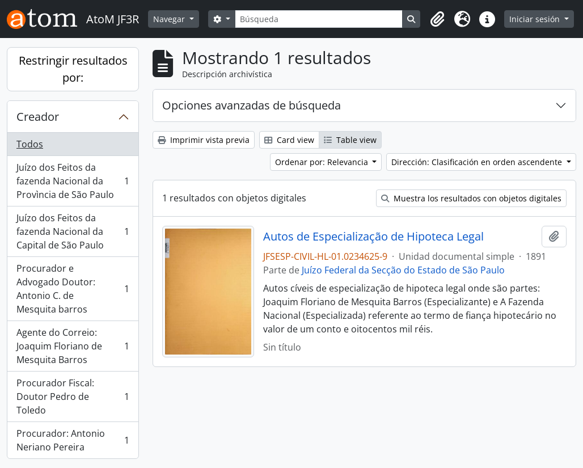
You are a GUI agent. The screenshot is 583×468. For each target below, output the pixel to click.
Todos (29, 144)
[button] (437, 19)
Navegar (170, 19)
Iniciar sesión (535, 19)
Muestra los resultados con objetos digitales (471, 198)
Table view (350, 139)
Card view (289, 139)
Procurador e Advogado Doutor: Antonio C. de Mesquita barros (72, 288)
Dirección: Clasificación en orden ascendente (477, 162)
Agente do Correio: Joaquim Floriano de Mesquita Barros (72, 346)
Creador (37, 116)
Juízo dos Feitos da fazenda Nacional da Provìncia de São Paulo (72, 181)
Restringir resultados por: (73, 69)
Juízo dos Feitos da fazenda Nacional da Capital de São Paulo (72, 231)
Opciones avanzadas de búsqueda (251, 105)
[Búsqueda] (319, 19)
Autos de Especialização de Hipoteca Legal (373, 236)
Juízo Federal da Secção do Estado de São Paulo (403, 270)
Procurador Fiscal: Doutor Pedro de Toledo (72, 396)
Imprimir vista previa (204, 139)
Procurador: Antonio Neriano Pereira (72, 440)
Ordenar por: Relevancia (322, 162)
